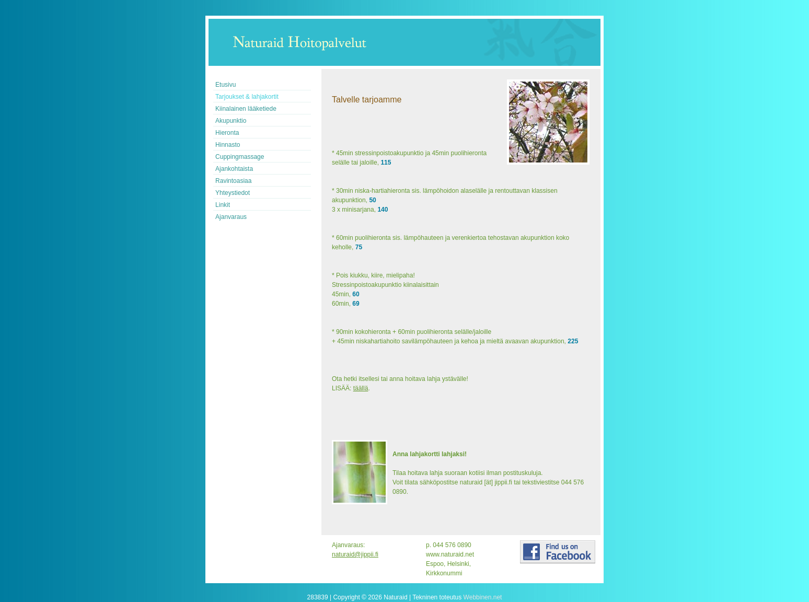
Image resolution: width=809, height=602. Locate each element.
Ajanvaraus (231, 217)
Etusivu (225, 84)
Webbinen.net (483, 597)
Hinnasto (227, 144)
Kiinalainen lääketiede (245, 108)
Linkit (222, 205)
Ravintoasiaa (233, 180)
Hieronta (227, 132)
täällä (360, 388)
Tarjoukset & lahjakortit (247, 96)
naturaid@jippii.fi (355, 554)
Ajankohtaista (234, 168)
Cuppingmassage (239, 156)
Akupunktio (230, 120)
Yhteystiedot (232, 192)
